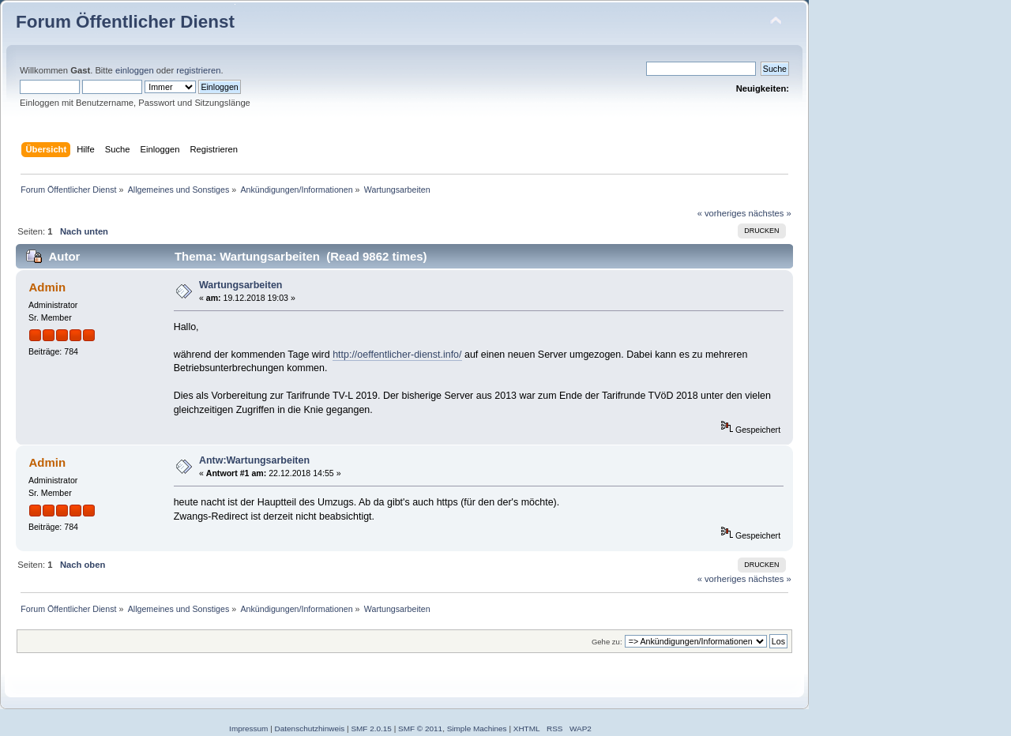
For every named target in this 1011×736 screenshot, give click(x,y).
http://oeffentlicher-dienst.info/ (397, 354)
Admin (47, 287)
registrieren (198, 70)
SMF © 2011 (420, 728)
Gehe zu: (607, 641)
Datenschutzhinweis (310, 728)
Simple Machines (477, 728)
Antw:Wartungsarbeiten (254, 460)
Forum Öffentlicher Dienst (125, 22)
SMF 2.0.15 (371, 728)
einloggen (134, 70)
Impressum (248, 728)
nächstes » (770, 213)
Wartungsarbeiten (241, 285)
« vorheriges (721, 213)
